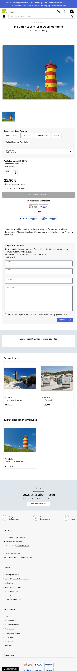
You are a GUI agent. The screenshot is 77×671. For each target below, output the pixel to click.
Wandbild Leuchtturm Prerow (13, 398)
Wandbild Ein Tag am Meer (49, 398)
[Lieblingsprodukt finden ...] (39, 16)
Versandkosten (20, 184)
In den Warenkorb (38, 194)
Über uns (8, 645)
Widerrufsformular (11, 625)
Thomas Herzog (40, 30)
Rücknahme (9, 583)
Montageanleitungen (12, 591)
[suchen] (72, 16)
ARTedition (8, 641)
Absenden (65, 320)
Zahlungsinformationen (13, 575)
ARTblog (7, 595)
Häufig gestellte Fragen (13, 587)
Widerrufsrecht (10, 621)
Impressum (8, 637)
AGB (6, 616)
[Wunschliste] (64, 11)
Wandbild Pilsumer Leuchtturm (14, 460)
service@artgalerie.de (14, 542)
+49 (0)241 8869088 (12, 553)
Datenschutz (9, 629)
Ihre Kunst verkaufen (12, 599)
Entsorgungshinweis (12, 633)
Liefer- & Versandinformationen (16, 579)
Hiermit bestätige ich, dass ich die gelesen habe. (37, 314)
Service (7, 567)
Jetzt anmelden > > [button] (38, 503)
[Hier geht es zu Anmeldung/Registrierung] (58, 11)
